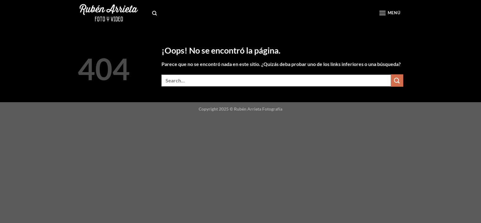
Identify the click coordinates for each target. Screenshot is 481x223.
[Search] (154, 13)
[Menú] (389, 12)
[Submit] (397, 80)
